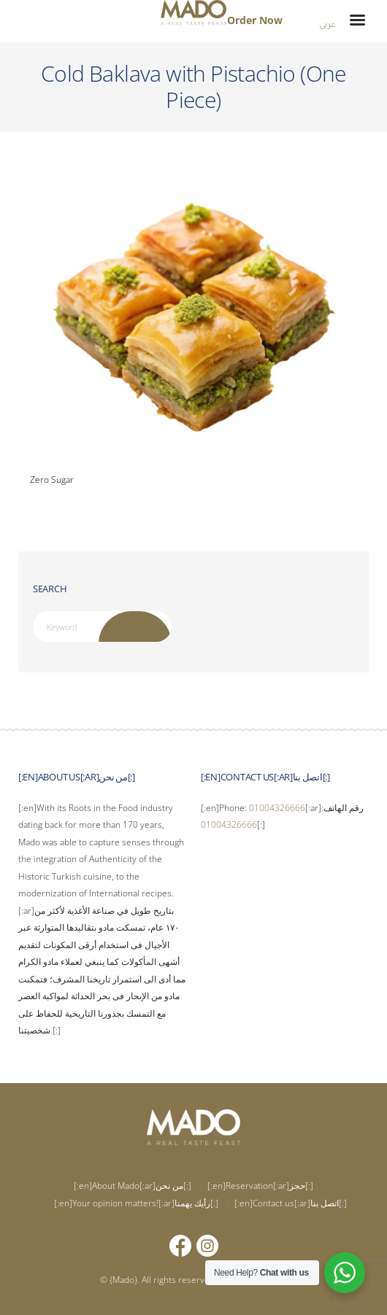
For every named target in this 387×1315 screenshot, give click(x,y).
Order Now (255, 20)
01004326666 (277, 808)
